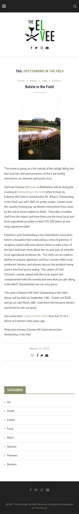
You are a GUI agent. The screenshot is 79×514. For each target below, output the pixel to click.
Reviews (12, 464)
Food (10, 429)
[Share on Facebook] (37, 355)
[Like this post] (32, 355)
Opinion (11, 446)
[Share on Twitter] (41, 355)
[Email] (47, 48)
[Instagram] (41, 48)
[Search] (75, 6)
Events (11, 420)
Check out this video (36, 316)
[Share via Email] (46, 355)
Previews (12, 455)
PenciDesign (41, 507)
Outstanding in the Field (31, 192)
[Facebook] (31, 48)
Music (10, 437)
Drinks (11, 411)
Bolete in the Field (39, 87)
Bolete (32, 187)
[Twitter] (36, 48)
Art (9, 402)
